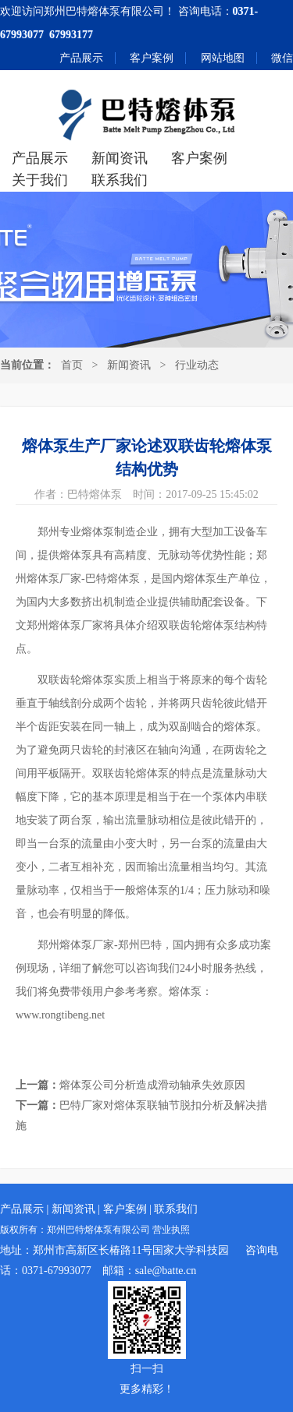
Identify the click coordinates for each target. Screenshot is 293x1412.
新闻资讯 (119, 158)
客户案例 (151, 58)
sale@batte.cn (166, 1270)
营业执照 (171, 1230)
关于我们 (40, 180)
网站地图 (223, 58)
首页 (72, 365)
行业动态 (197, 365)
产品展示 (81, 58)
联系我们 (119, 180)
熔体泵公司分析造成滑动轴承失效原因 (152, 1085)
